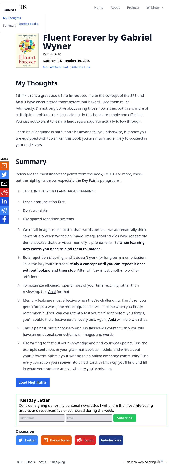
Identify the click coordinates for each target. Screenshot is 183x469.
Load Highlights (33, 382)
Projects (133, 7)
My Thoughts (12, 18)
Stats (42, 462)
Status (30, 462)
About (115, 7)
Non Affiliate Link (56, 67)
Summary (9, 25)
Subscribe (124, 418)
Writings (155, 7)
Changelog (57, 462)
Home (98, 7)
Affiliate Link (81, 67)
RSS (19, 462)
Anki (52, 291)
